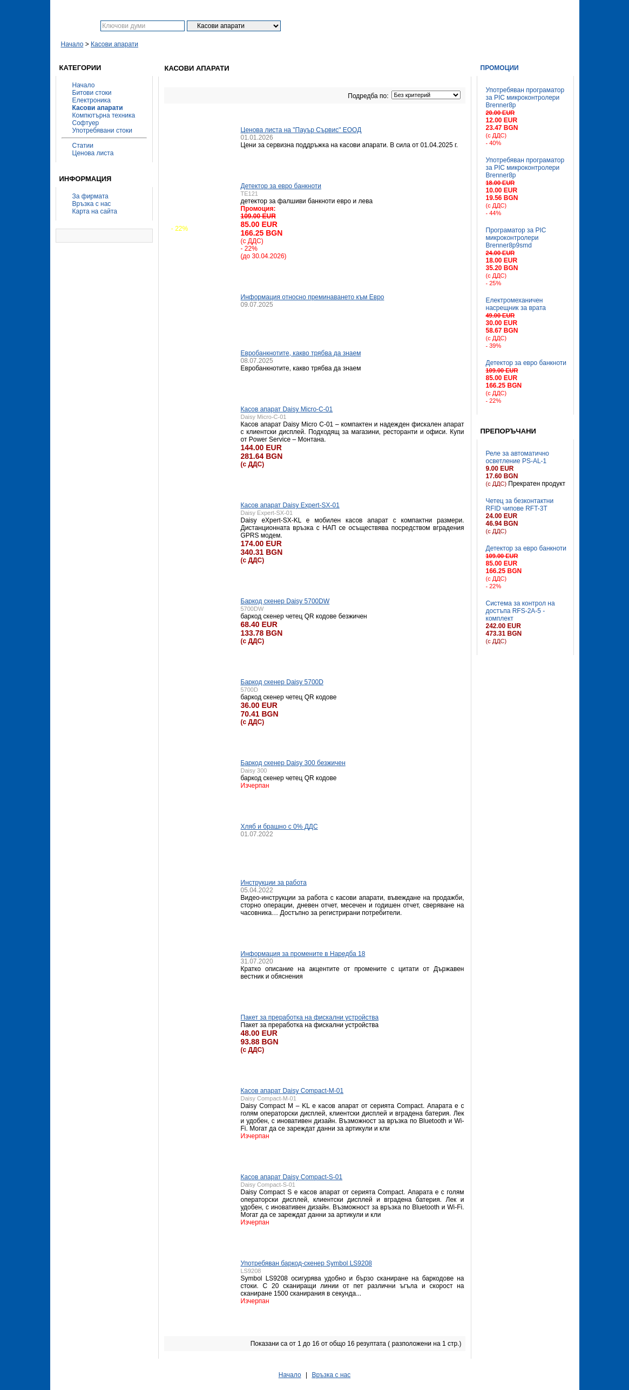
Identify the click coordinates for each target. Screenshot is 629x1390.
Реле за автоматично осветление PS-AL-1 (518, 457)
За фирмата (90, 196)
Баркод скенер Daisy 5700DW (285, 601)
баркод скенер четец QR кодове (289, 697)
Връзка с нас (91, 204)
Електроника (91, 100)
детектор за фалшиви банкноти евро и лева (307, 201)
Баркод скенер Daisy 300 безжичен (293, 763)
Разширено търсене (356, 26)
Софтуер (85, 123)
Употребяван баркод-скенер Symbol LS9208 (307, 1263)
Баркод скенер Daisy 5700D (282, 682)
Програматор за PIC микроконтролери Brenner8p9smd (516, 237)
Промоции (500, 68)
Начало (72, 44)
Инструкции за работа (274, 882)
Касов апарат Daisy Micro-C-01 (287, 409)
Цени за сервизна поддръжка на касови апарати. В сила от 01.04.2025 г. (349, 145)
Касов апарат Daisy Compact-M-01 (292, 1091)
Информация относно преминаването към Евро (312, 297)
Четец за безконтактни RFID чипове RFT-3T (520, 504)
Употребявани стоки (102, 130)
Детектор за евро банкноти (526, 363)
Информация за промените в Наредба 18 (303, 954)
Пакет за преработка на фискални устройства (310, 1017)
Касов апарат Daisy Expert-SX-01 (290, 505)
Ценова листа (93, 153)
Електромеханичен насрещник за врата (516, 304)
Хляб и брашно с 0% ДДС (279, 826)
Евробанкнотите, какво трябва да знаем (301, 353)
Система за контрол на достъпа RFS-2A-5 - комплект (520, 611)
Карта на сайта (95, 211)
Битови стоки (92, 93)
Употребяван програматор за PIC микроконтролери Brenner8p (525, 97)
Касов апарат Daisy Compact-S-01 (292, 1177)
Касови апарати (114, 44)
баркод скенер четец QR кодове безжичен (304, 616)
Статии (82, 145)
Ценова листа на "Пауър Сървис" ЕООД (301, 130)
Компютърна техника (104, 115)
